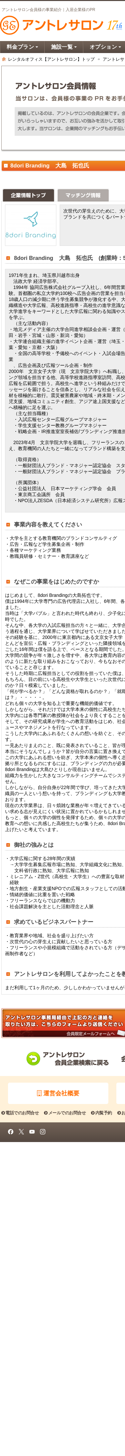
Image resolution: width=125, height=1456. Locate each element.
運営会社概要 (58, 1093)
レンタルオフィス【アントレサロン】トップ (51, 59)
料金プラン (22, 47)
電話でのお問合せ (20, 1112)
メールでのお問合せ (65, 1112)
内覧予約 (101, 1112)
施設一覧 (64, 47)
